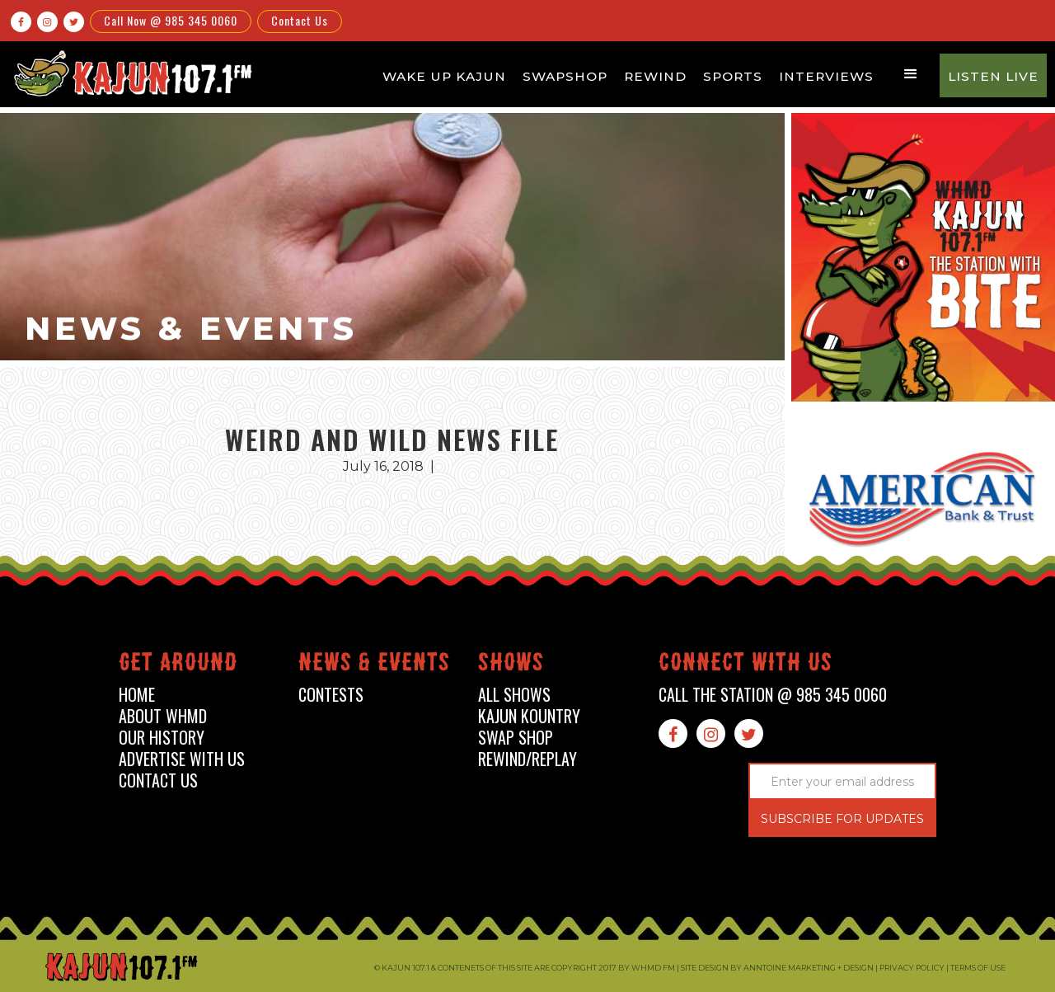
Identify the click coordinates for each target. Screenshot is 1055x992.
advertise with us (182, 759)
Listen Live (993, 76)
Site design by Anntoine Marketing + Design (777, 967)
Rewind (655, 76)
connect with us (745, 665)
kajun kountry (529, 716)
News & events (374, 665)
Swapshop (565, 76)
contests (330, 694)
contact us (158, 780)
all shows (514, 694)
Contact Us (299, 20)
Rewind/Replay (527, 759)
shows (511, 665)
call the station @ (773, 694)
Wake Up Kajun (444, 76)
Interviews (826, 76)
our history (161, 737)
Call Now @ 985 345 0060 (170, 20)
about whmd (163, 716)
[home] (130, 72)
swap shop (515, 737)
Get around (178, 665)
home (137, 694)
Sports (732, 76)
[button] (910, 74)
